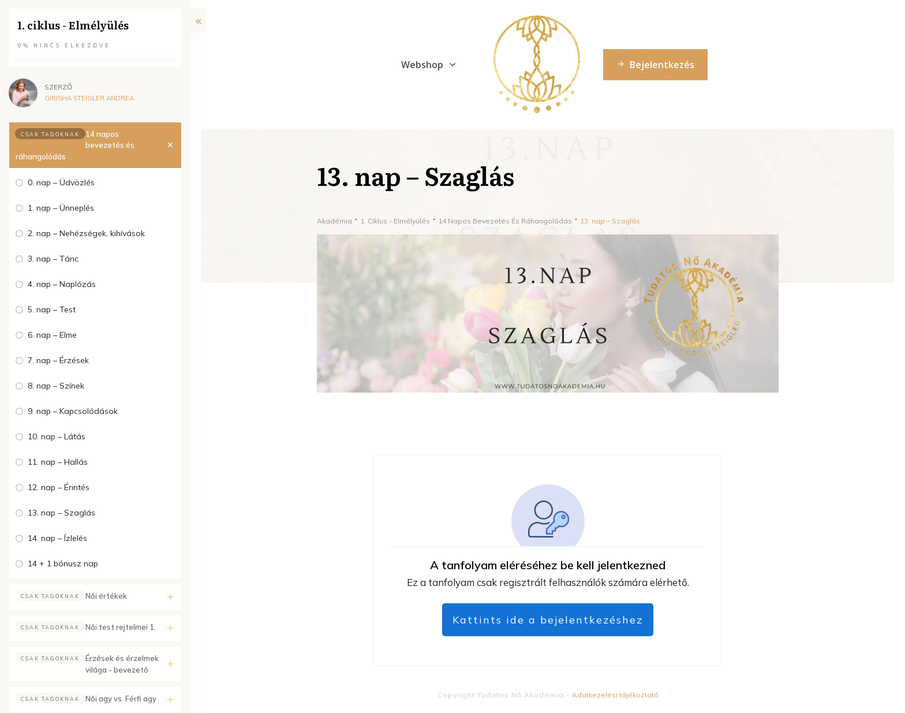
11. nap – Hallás (58, 462)
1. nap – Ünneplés (61, 208)
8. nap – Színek (56, 385)
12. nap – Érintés (58, 487)
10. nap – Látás (56, 436)
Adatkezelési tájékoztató (615, 694)
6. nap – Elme (52, 335)
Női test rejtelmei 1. (120, 627)
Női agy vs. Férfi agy (120, 698)
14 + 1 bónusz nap (63, 563)
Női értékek (106, 595)
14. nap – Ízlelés (57, 538)
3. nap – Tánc (53, 258)
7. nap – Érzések (58, 360)
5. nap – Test (52, 309)
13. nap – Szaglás (61, 512)
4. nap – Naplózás (62, 284)
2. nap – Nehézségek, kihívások (86, 233)
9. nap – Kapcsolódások (73, 411)
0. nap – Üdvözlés (61, 182)
